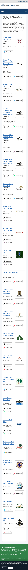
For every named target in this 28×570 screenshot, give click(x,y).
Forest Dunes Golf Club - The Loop (8, 313)
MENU (3, 11)
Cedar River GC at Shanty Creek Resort (8, 62)
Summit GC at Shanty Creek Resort (8, 137)
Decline (4, 567)
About (2, 558)
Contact (7, 558)
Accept (10, 567)
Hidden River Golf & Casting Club (8, 379)
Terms (17, 558)
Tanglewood (7, 501)
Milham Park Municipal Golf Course (8, 462)
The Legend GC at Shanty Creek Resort (8, 161)
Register (26, 1)
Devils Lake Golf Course (11, 272)
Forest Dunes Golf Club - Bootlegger (8, 291)
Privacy (12, 558)
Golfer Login (20, 1)
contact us (10, 32)
